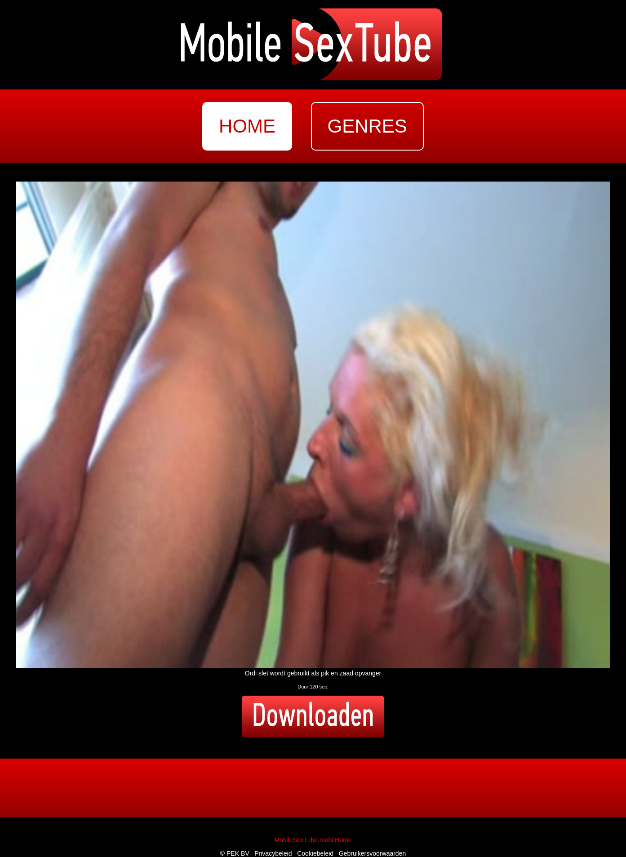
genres (367, 126)
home (247, 126)
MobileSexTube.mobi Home (312, 840)
